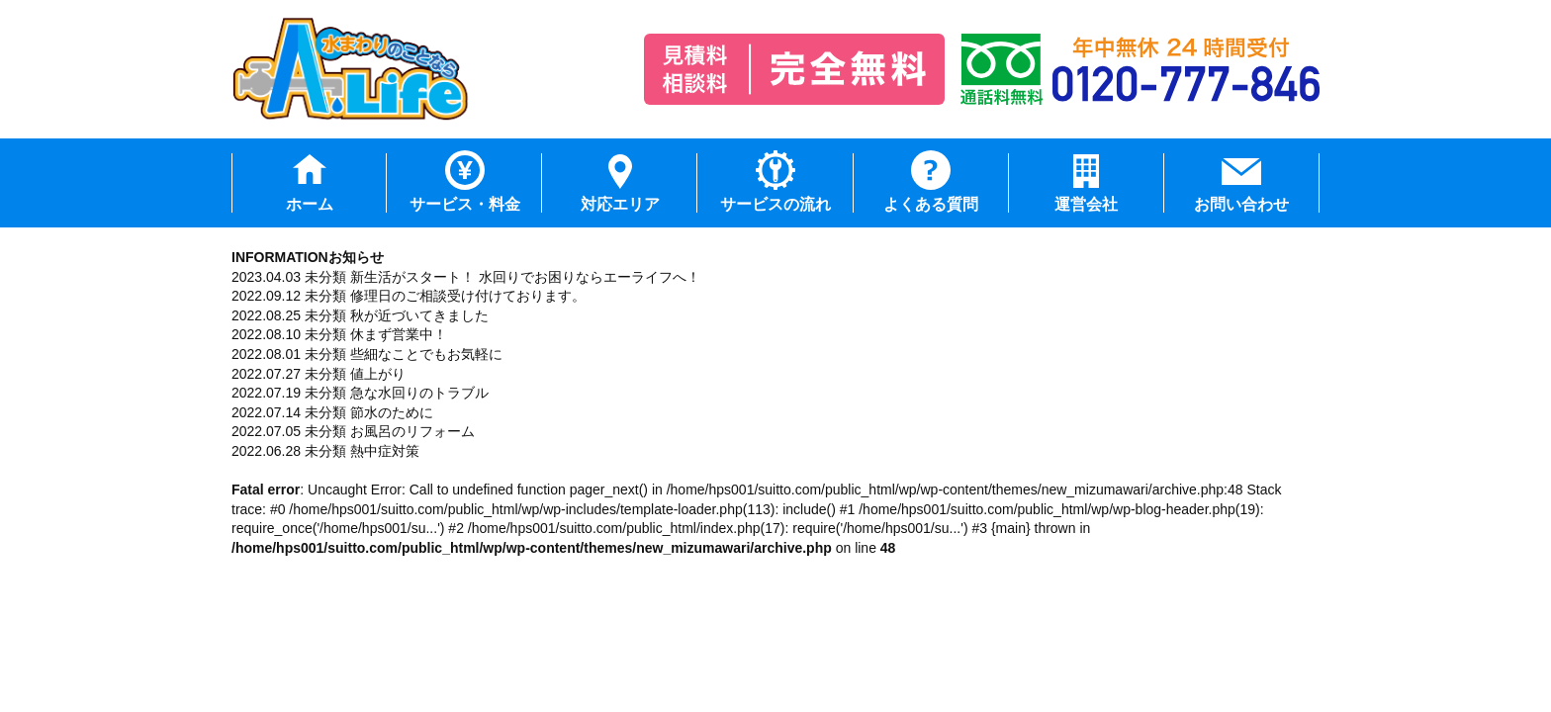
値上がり (378, 374)
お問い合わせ (1241, 204)
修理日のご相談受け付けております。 (468, 296)
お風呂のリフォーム (412, 431)
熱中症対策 (384, 451)
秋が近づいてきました (419, 315)
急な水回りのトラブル (419, 392)
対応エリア (620, 204)
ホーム (309, 204)
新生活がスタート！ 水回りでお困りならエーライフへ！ (525, 277)
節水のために (391, 412)
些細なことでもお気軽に (426, 354)
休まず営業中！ (398, 334)
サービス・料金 (465, 204)
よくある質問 (930, 204)
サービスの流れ (775, 204)
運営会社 (1086, 204)
